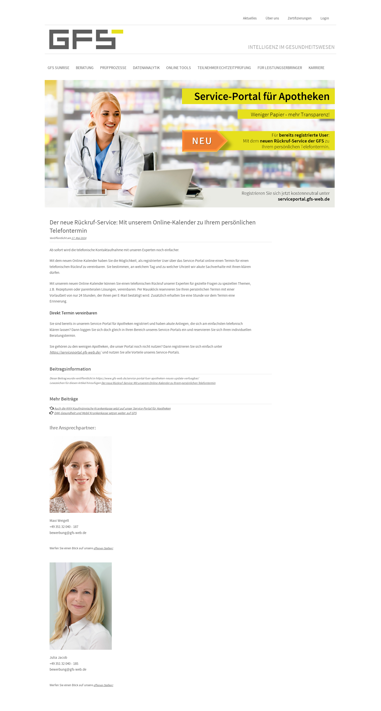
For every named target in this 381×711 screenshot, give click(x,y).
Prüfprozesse (113, 67)
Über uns (272, 18)
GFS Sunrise (58, 67)
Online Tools (178, 67)
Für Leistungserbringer (280, 67)
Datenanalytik (146, 67)
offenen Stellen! (103, 548)
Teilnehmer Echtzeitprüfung (224, 67)
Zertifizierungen (300, 18)
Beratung (85, 67)
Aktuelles (250, 18)
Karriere (316, 67)
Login (324, 18)
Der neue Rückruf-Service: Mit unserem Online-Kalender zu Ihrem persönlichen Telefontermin (158, 383)
